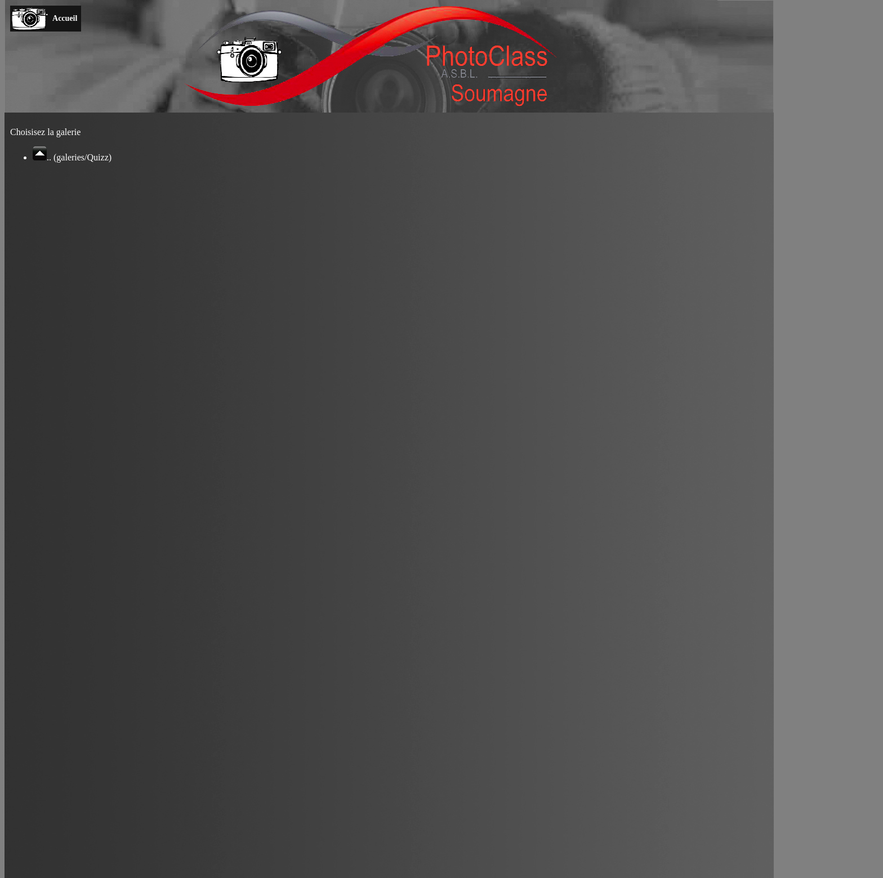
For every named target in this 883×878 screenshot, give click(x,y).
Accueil (65, 18)
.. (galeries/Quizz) (72, 157)
